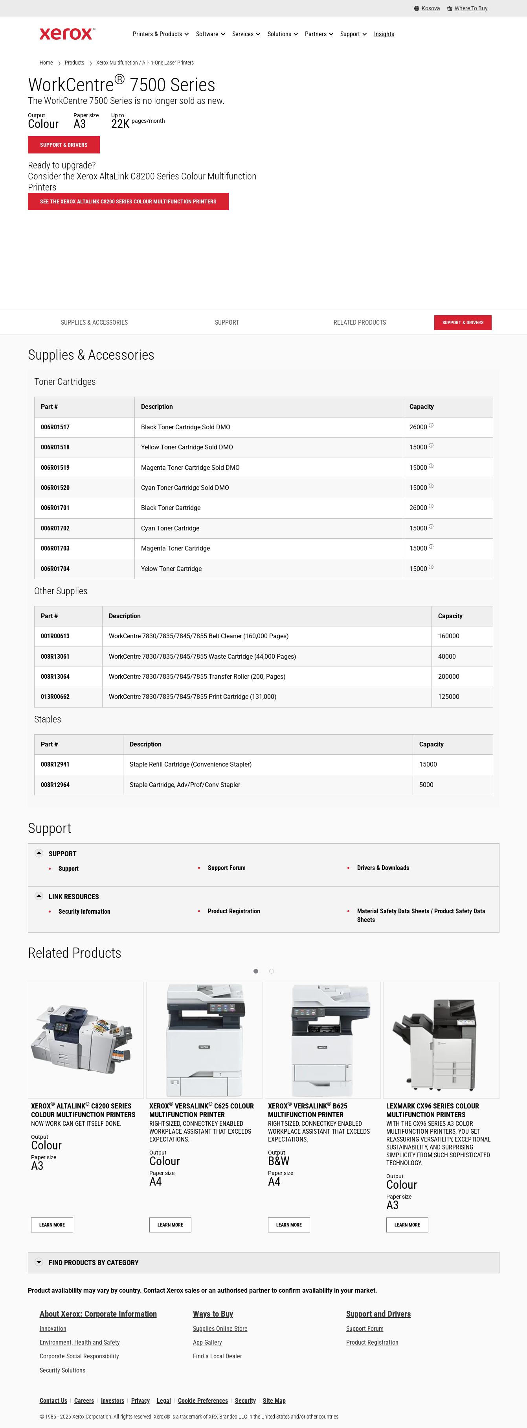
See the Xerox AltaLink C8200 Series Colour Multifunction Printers (128, 201)
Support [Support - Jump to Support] (227, 322)
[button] (255, 971)
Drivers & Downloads (383, 868)
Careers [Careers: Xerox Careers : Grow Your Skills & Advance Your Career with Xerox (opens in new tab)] (84, 1400)
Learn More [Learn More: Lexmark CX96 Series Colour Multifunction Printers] (407, 1225)
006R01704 (55, 569)
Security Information (84, 911)
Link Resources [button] (74, 896)
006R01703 (55, 548)
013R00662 (55, 696)
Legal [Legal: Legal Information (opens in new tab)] (164, 1400)
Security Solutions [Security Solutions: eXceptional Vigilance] (62, 1370)
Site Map (274, 1400)
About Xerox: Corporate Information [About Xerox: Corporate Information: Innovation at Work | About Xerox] (98, 1314)
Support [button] (63, 854)
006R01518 (55, 447)
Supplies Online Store (220, 1328)
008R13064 (55, 676)
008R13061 (55, 656)
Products (74, 62)
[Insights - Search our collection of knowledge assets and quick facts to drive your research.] (384, 34)
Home (46, 62)
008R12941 (55, 764)
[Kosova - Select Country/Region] (427, 8)
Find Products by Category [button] (94, 1262)
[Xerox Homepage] (68, 34)
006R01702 (55, 528)
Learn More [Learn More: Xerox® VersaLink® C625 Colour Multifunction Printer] (170, 1225)
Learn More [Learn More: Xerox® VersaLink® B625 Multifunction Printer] (289, 1225)
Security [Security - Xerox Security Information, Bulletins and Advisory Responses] (245, 1400)
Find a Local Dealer (217, 1356)
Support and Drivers (378, 1314)
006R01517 (55, 427)
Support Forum (227, 868)
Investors (112, 1400)
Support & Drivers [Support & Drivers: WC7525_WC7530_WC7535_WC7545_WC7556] (64, 145)
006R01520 (55, 487)
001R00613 (55, 636)
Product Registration (234, 911)
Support (69, 868)
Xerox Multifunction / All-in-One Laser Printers (145, 62)
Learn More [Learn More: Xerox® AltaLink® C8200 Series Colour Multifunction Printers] (52, 1225)
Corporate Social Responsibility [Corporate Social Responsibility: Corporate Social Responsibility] (79, 1356)
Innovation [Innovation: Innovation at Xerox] (53, 1328)
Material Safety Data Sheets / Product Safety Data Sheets (421, 915)
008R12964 (55, 785)
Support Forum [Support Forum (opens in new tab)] (365, 1328)
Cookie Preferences (203, 1400)
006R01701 (55, 508)
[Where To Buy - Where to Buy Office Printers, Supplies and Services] (467, 8)
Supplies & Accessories (94, 322)
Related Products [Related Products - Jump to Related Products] (360, 322)
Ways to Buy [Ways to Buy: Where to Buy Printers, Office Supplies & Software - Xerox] (213, 1314)
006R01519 (55, 467)
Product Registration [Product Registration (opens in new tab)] (372, 1342)
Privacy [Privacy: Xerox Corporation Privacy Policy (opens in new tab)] (140, 1400)
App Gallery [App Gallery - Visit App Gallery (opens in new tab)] (207, 1342)
